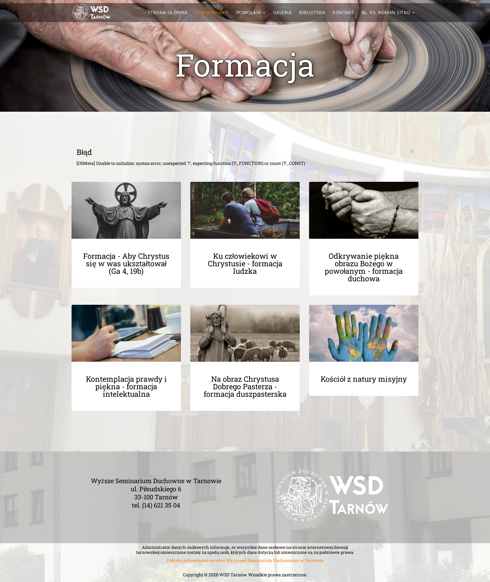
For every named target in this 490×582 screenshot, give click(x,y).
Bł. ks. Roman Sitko (386, 12)
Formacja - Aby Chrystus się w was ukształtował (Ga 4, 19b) (126, 263)
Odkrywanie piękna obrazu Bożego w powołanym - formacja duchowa (363, 267)
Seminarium (210, 12)
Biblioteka (312, 12)
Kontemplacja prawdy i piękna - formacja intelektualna (126, 386)
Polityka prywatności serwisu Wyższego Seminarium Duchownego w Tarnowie (245, 560)
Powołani (249, 12)
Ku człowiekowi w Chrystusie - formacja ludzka (245, 263)
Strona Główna (168, 12)
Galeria (282, 12)
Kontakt (343, 12)
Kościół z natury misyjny (364, 379)
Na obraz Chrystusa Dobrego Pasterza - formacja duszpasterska (245, 386)
